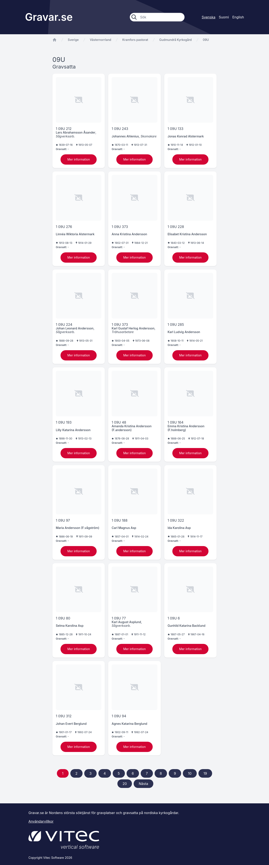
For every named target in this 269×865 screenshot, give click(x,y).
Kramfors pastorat (135, 40)
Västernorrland (100, 40)
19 (205, 773)
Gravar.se (49, 17)
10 (190, 773)
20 (125, 784)
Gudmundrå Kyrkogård (175, 40)
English (238, 17)
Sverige (73, 40)
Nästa (143, 784)
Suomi (224, 17)
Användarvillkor (40, 821)
